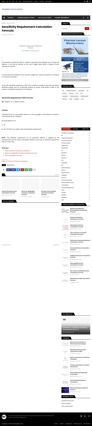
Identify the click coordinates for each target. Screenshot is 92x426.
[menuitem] (4, 17)
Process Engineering (75, 188)
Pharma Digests (66, 403)
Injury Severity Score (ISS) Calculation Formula (78, 233)
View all (57, 174)
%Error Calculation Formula (13, 155)
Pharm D (65, 99)
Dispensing (75, 145)
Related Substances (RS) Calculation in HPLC (78, 350)
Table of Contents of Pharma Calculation (15, 161)
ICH (17, 1)
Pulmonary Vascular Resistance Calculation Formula (80, 241)
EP (10, 1)
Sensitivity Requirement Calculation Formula (9, 192)
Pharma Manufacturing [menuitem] (25, 18)
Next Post (55, 245)
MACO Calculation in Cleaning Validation (79, 358)
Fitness (64, 93)
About (36, 1)
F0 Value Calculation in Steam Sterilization (79, 365)
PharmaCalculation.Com (16, 424)
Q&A (71, 99)
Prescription (75, 185)
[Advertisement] (57, 8)
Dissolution (81, 90)
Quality (75, 193)
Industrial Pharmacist (67, 401)
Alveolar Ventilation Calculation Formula (76, 218)
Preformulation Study (75, 183)
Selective (85, 129)
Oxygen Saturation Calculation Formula (80, 256)
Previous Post (7, 245)
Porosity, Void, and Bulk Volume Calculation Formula (48, 192)
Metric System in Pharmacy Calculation (17, 151)
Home (3, 1)
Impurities (65, 96)
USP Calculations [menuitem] (44, 18)
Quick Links (48, 1)
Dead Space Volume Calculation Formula (76, 226)
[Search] (73, 28)
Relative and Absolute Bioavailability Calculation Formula (78, 210)
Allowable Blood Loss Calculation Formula (76, 264)
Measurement (10, 23)
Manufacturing (74, 96)
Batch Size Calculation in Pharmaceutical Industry (78, 343)
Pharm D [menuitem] (10, 18)
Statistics (75, 197)
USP (13, 1)
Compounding (75, 143)
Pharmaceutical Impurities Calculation (78, 373)
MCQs (75, 170)
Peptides (75, 175)
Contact (41, 1)
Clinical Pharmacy (28, 1)
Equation (75, 153)
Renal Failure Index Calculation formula (80, 279)
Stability (76, 99)
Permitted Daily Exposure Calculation (78, 381)
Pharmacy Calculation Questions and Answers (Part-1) (75, 329)
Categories (66, 129)
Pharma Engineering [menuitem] (62, 18)
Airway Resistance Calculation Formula (79, 248)
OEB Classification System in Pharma (79, 388)
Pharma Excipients (75, 180)
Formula (71, 93)
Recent (75, 129)
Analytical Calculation (75, 133)
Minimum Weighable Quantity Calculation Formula (21, 153)
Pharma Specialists (67, 406)
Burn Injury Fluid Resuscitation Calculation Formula (79, 271)
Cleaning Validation (75, 138)
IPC (20, 1)
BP (7, 1)
